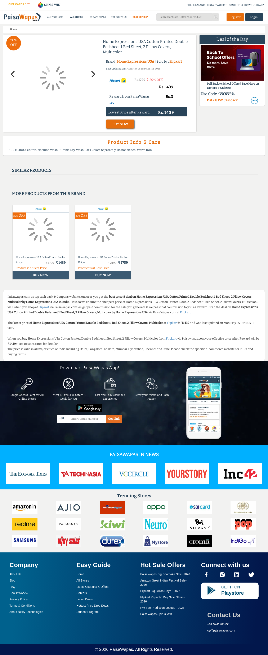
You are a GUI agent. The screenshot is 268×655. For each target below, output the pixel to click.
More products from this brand (48, 193)
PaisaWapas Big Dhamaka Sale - (165, 574)
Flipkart (175, 61)
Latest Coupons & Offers (92, 586)
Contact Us (223, 614)
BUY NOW (120, 124)
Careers (81, 593)
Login (254, 17)
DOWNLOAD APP (254, 5)
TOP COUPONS (118, 17)
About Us (15, 574)
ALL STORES (76, 17)
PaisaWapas (121, 649)
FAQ (12, 586)
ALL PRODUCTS (55, 17)
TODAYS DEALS (98, 17)
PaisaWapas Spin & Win (156, 614)
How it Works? (18, 593)
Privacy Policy (18, 599)
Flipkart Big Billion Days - (160, 591)
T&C (111, 102)
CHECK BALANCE (196, 5)
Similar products (32, 170)
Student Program (87, 612)
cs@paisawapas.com (221, 630)
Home (80, 574)
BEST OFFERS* (140, 17)
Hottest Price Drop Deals (92, 605)
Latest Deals (84, 599)
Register (235, 17)
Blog (12, 580)
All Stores (82, 580)
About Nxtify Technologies (26, 612)
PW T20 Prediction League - (162, 607)
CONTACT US (236, 5)
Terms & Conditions (22, 605)
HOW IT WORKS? (217, 5)
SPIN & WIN (48, 5)
